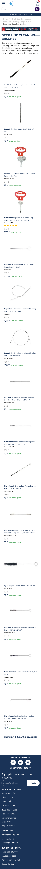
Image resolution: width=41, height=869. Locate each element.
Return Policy (7, 801)
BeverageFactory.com (10, 834)
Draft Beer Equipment (22, 19)
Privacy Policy (7, 797)
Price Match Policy (9, 805)
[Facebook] (13, 762)
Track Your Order (8, 813)
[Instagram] (28, 762)
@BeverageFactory (20, 767)
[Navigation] (3, 4)
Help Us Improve (8, 825)
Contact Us (6, 822)
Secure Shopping (9, 793)
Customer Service (9, 818)
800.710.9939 (12, 852)
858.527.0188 (10, 856)
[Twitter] (20, 762)
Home (6, 19)
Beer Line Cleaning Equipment (17, 21)
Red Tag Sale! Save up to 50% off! (20, 14)
